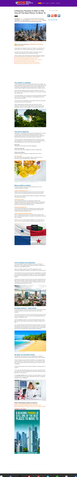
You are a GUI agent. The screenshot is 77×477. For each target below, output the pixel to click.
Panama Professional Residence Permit (23, 213)
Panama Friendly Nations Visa (21, 190)
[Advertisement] (30, 73)
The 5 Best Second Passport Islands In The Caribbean (27, 57)
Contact (58, 3)
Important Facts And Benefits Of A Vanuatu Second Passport (28, 59)
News (43, 3)
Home (40, 3)
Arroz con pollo (18, 156)
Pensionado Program (19, 199)
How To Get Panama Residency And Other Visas (26, 58)
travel (47, 3)
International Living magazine (36, 20)
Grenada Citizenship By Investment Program (25, 60)
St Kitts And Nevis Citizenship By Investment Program (27, 62)
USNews (22, 18)
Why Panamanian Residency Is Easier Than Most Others (27, 63)
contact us (19, 221)
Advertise (52, 3)
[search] (54, 10)
